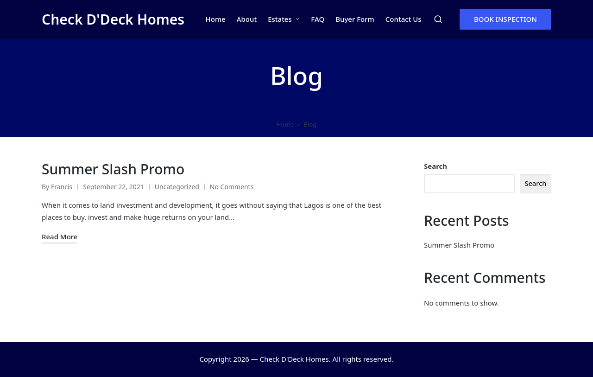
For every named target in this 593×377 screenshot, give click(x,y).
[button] (505, 19)
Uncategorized (177, 186)
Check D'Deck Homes (113, 19)
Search (435, 166)
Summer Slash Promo (113, 169)
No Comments (232, 186)
